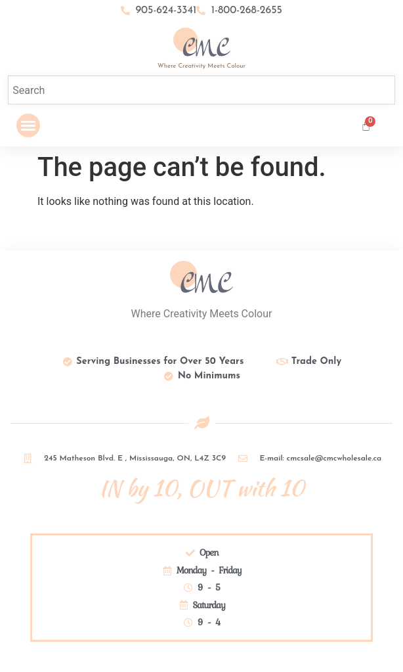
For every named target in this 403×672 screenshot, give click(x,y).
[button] (28, 125)
